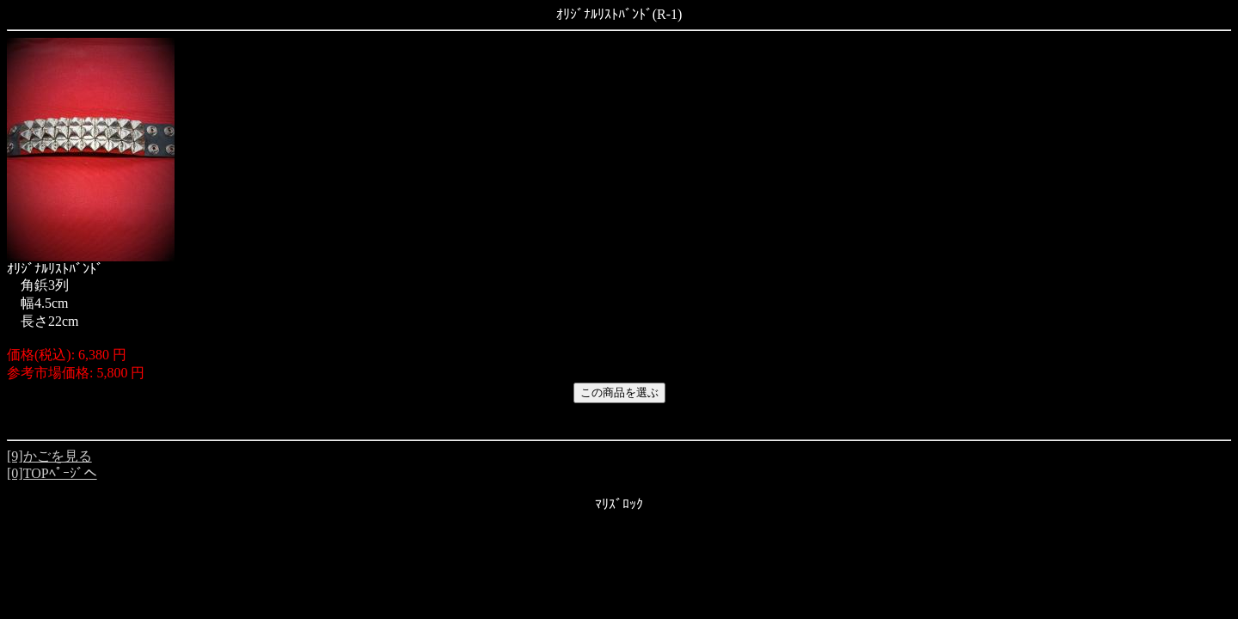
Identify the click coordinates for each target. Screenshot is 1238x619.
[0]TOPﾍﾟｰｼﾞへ (52, 473)
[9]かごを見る (49, 456)
